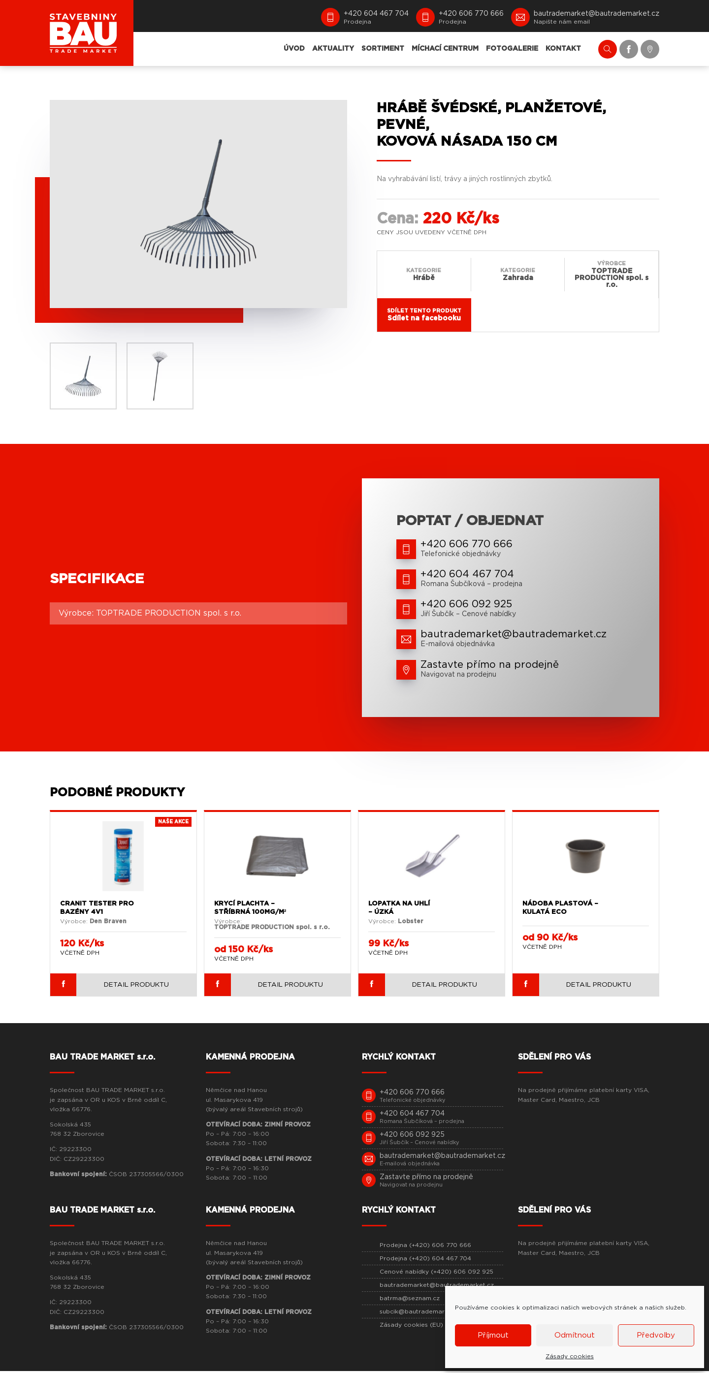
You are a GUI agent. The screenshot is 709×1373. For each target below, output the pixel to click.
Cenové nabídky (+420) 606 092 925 (436, 1274)
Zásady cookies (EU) (411, 1327)
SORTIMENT (382, 48)
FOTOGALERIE (512, 48)
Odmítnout (574, 1335)
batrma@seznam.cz (410, 1300)
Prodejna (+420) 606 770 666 (425, 1247)
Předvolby (656, 1335)
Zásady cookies (570, 1356)
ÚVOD (294, 48)
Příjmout (493, 1335)
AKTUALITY (333, 48)
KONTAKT (563, 48)
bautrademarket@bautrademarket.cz (437, 1287)
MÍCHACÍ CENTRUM (445, 48)
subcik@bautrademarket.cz (421, 1313)
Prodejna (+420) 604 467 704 (425, 1260)
